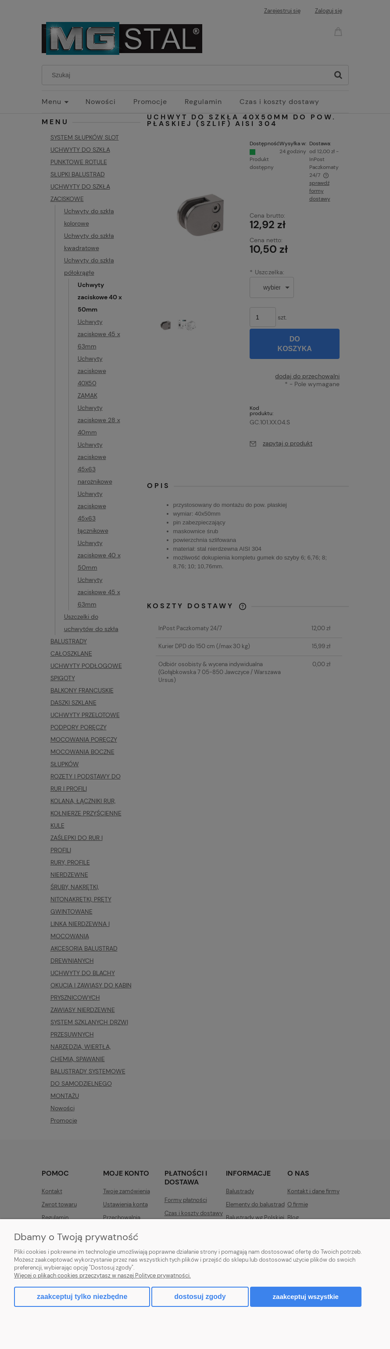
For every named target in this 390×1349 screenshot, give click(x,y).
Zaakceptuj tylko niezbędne (82, 1296)
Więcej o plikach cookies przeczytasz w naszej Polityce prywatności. (102, 1275)
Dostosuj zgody (199, 1296)
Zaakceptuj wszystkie (306, 1296)
